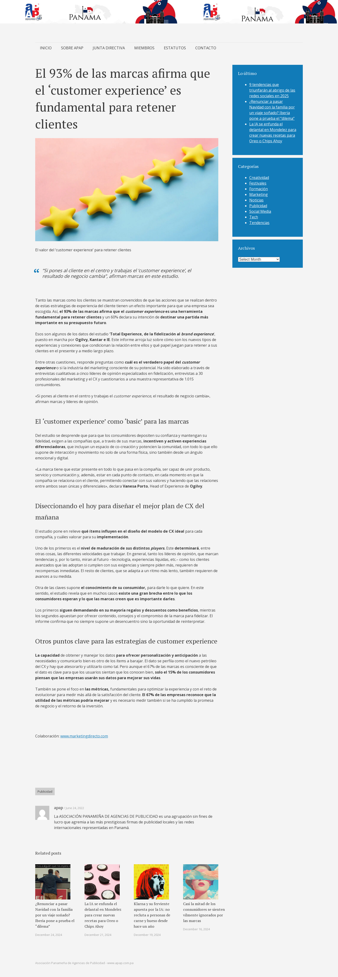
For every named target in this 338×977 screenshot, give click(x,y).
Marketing (258, 194)
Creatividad (259, 177)
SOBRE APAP (72, 47)
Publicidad (45, 791)
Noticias (256, 200)
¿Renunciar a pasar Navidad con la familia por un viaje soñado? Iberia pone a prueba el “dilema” (54, 915)
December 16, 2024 (196, 929)
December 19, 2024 (147, 935)
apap (58, 807)
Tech (253, 217)
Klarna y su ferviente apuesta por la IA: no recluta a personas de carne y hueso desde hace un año (152, 915)
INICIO (46, 47)
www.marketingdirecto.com (84, 736)
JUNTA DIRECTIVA (109, 47)
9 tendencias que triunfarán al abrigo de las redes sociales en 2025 (272, 90)
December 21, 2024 (97, 935)
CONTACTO (205, 47)
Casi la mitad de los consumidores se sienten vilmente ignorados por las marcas (204, 912)
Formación (258, 188)
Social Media (260, 211)
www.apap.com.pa (120, 963)
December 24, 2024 (48, 935)
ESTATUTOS (175, 47)
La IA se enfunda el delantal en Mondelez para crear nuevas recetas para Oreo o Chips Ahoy (102, 915)
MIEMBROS (144, 47)
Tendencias (259, 222)
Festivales (257, 183)
